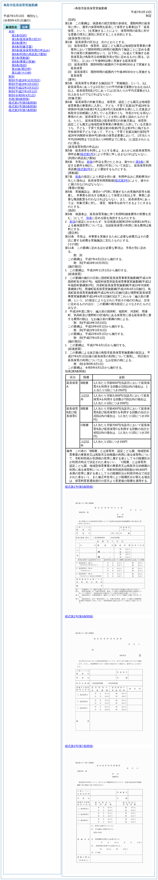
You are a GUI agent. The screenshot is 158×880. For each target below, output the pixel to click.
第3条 (139, 161)
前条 (90, 161)
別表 (89, 218)
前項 (72, 221)
